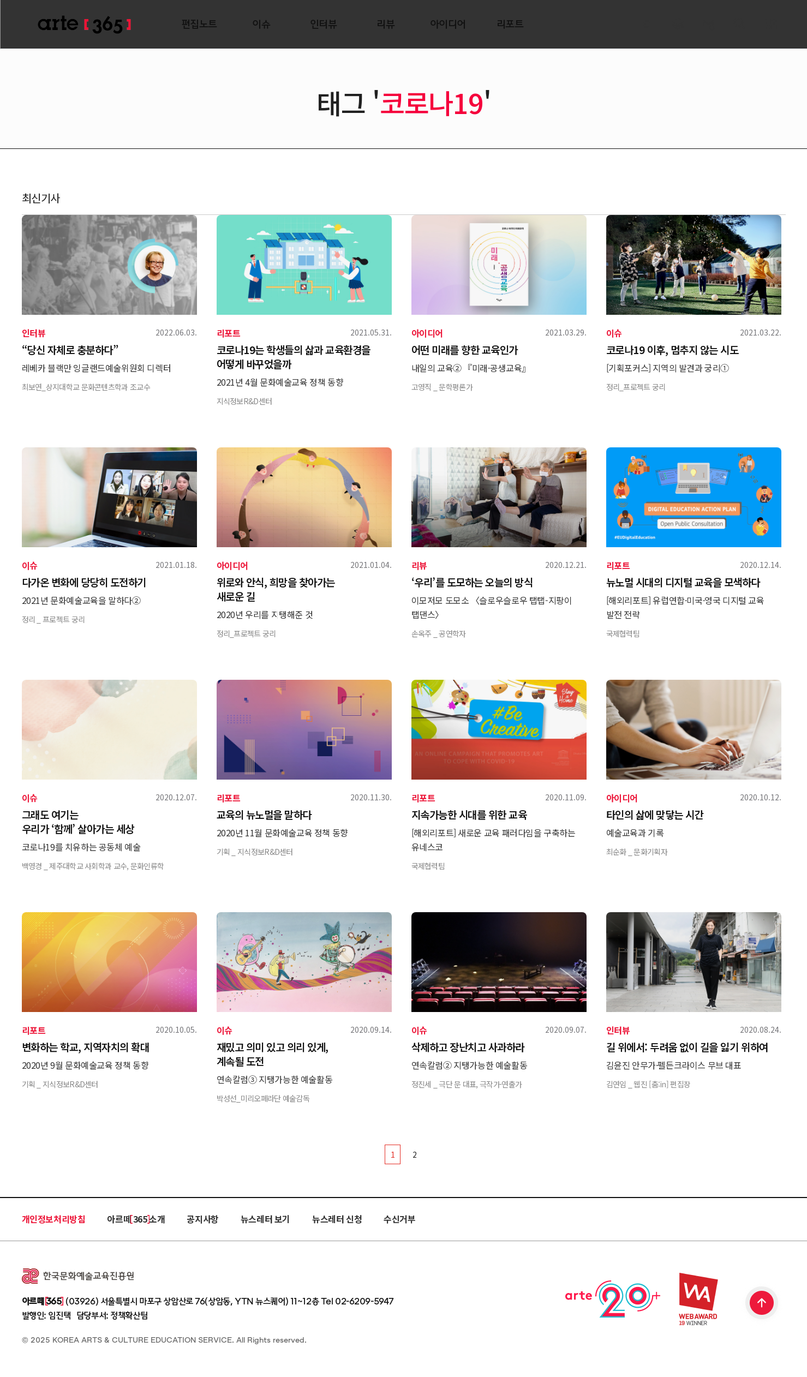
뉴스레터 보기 (265, 1218)
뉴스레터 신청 (337, 1218)
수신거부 (399, 1218)
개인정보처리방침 (54, 1218)
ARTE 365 (84, 25)
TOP (762, 1303)
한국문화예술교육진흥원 (78, 1276)
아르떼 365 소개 (136, 1218)
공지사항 (202, 1218)
